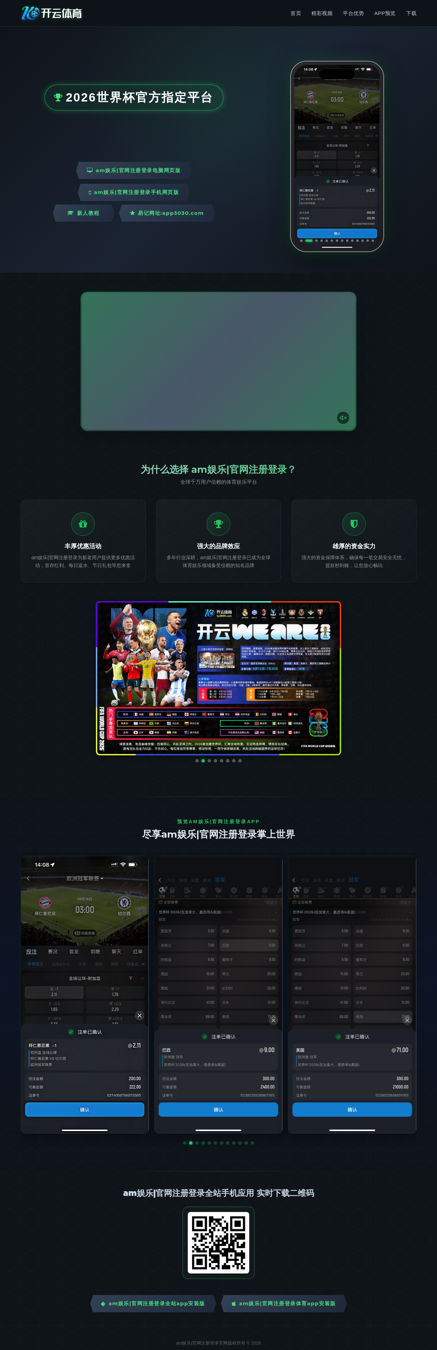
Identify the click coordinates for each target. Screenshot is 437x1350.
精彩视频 (322, 13)
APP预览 (385, 13)
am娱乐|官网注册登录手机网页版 (134, 192)
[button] (184, 1143)
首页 (296, 13)
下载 (411, 13)
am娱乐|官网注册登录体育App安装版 (284, 1303)
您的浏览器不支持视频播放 (218, 361)
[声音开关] (343, 417)
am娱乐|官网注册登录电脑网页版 (134, 170)
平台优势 (353, 13)
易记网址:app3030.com (167, 213)
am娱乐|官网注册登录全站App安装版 (153, 1303)
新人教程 (83, 213)
